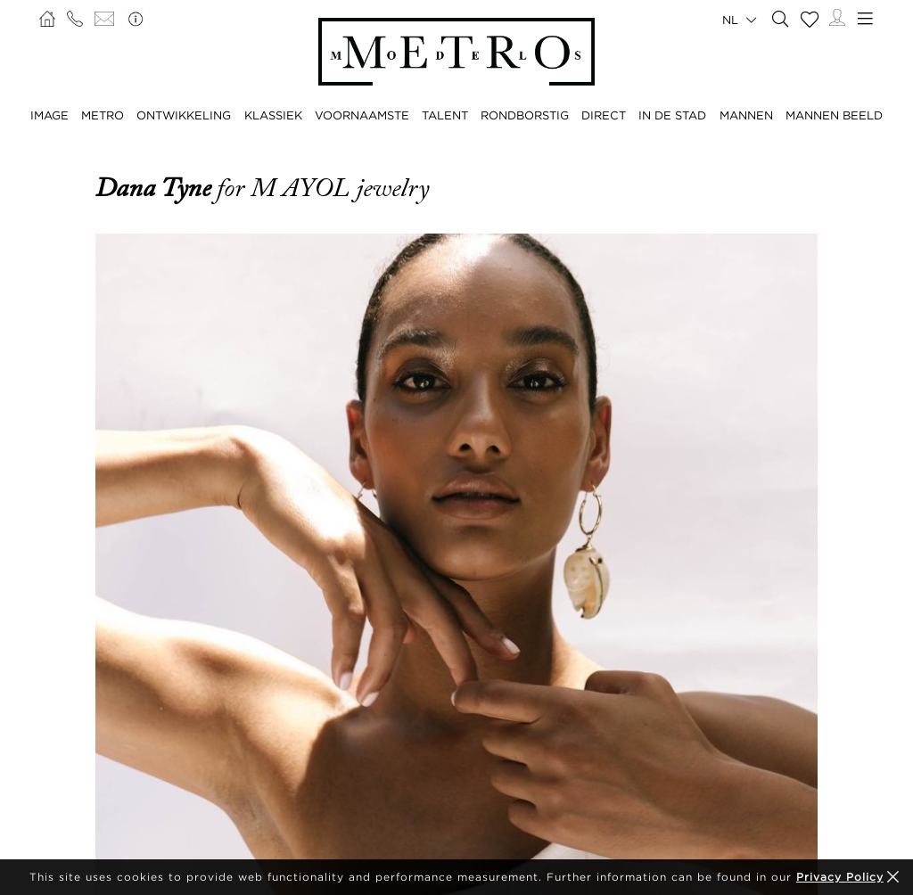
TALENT (445, 115)
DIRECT (603, 115)
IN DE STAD (672, 115)
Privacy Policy (840, 877)
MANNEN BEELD (834, 115)
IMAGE (49, 115)
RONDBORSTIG (525, 115)
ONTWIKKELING (183, 115)
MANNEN (746, 115)
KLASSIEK (273, 115)
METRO (102, 115)
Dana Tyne (156, 188)
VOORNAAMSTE (362, 115)
